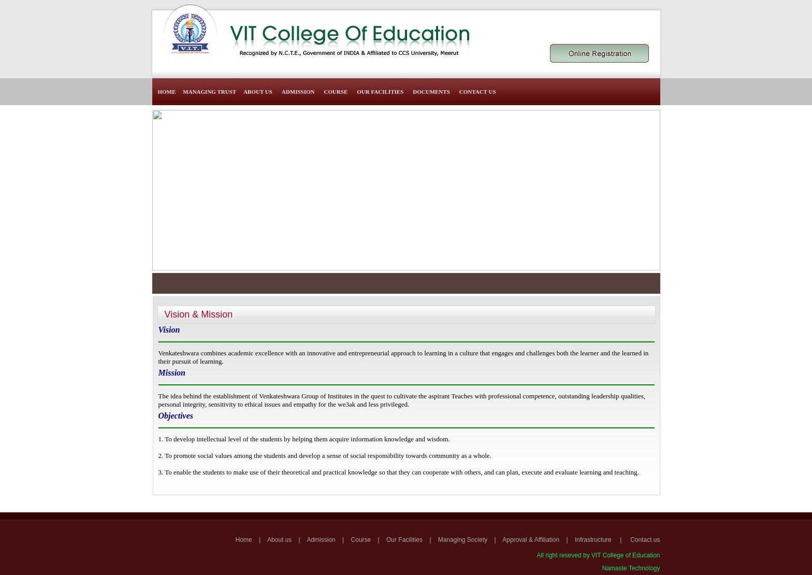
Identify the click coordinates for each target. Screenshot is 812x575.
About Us (257, 92)
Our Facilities (380, 92)
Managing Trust (209, 92)
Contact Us (477, 92)
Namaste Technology (631, 568)
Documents (431, 92)
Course (335, 92)
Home (167, 92)
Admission (298, 92)
